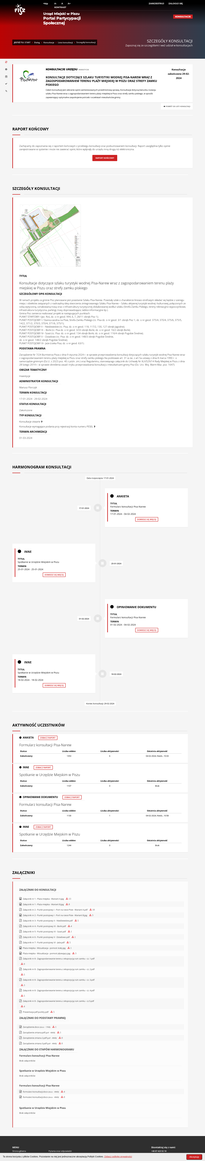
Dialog (37, 42)
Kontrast (60, 7)
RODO (51, 1137)
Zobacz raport (48, 709)
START (28, 42)
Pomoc (15, 1140)
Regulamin (17, 1137)
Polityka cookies (20, 1134)
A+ (69, 3)
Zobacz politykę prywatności (118, 1156)
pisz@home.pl (164, 1134)
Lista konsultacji (65, 42)
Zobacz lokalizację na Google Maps (167, 1146)
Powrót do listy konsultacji (176, 106)
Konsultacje (183, 16)
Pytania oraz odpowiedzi (60, 1130)
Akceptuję (194, 1157)
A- (55, 3)
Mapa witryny (55, 1140)
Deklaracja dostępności (59, 1134)
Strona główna (19, 1130)
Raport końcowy (105, 158)
